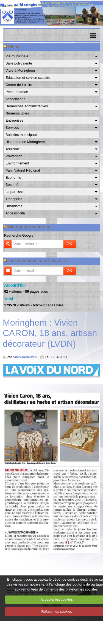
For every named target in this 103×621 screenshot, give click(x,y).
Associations (15, 99)
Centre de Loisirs (18, 85)
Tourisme (12, 149)
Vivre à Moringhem (20, 70)
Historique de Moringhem (25, 142)
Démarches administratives (26, 106)
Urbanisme (14, 206)
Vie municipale (16, 56)
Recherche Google (19, 235)
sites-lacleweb (25, 357)
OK (69, 244)
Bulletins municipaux (21, 135)
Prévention (13, 156)
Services (12, 127)
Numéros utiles (17, 113)
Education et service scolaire (27, 77)
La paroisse (14, 192)
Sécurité (11, 185)
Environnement (17, 163)
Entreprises (14, 120)
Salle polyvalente (18, 63)
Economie (13, 177)
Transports (13, 199)
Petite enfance (16, 92)
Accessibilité (15, 213)
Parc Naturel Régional (22, 170)
